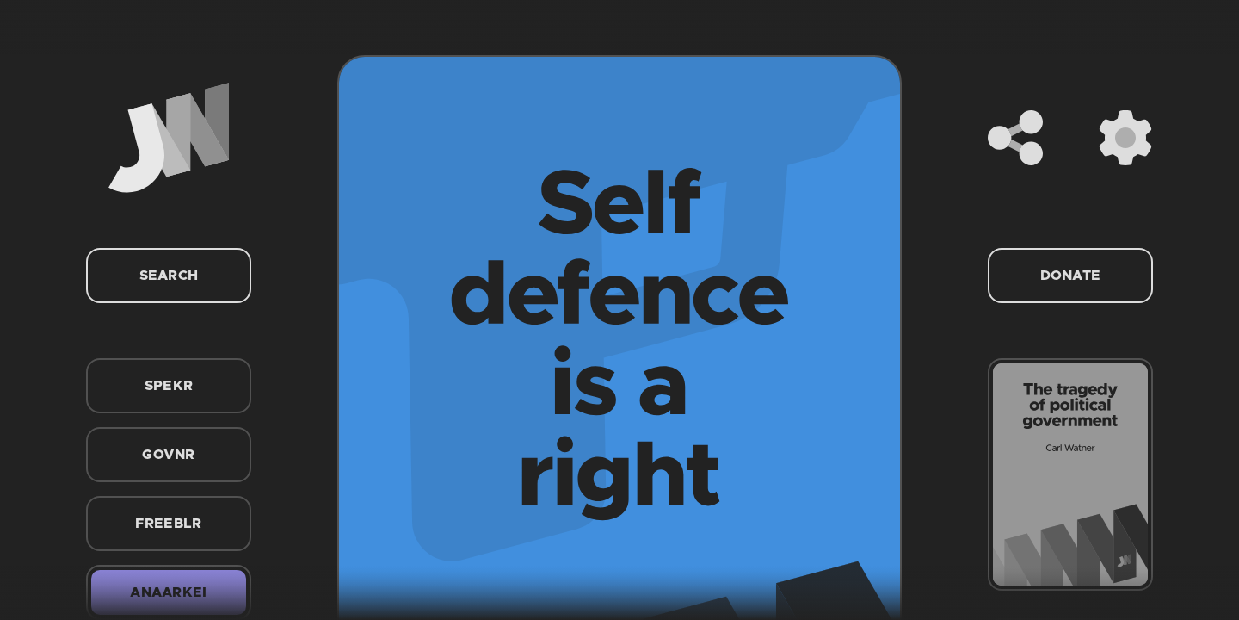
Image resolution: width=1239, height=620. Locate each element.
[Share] (1015, 137)
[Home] (168, 138)
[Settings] (1125, 137)
